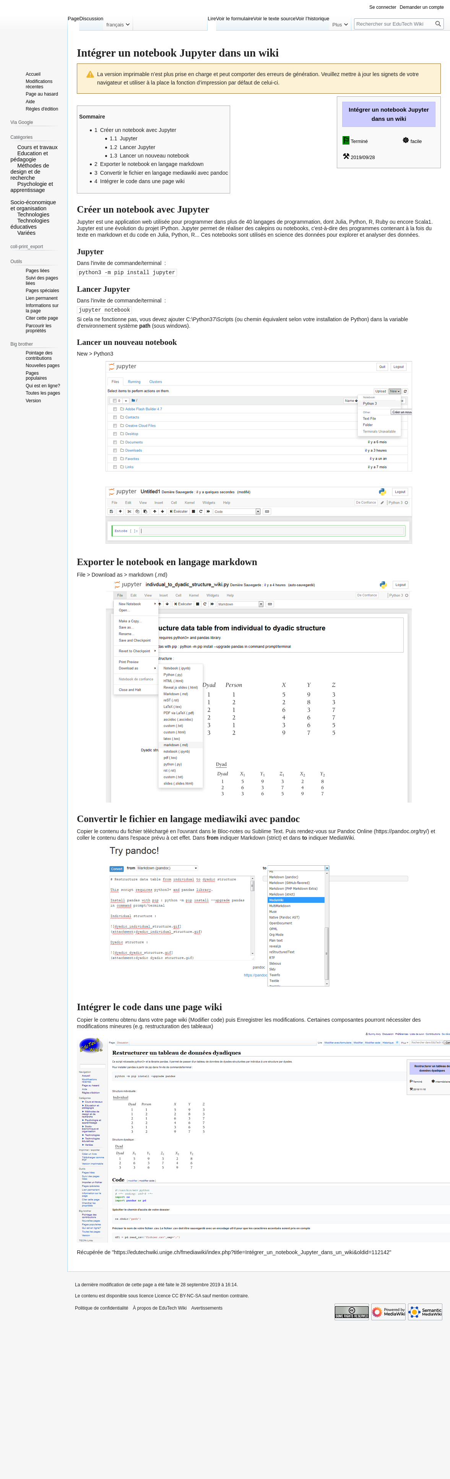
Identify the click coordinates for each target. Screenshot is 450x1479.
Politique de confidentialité (101, 1307)
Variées (26, 233)
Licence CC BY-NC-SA (178, 1295)
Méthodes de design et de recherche (29, 172)
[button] (13, 147)
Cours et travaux (37, 147)
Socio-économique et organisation (33, 205)
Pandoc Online (354, 830)
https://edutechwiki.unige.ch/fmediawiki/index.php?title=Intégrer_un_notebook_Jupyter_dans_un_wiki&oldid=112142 (252, 1251)
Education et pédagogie (29, 156)
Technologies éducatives (29, 224)
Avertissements (207, 1307)
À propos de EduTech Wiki (160, 1307)
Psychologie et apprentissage (31, 187)
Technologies (33, 214)
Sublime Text (267, 830)
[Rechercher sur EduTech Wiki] (399, 23)
